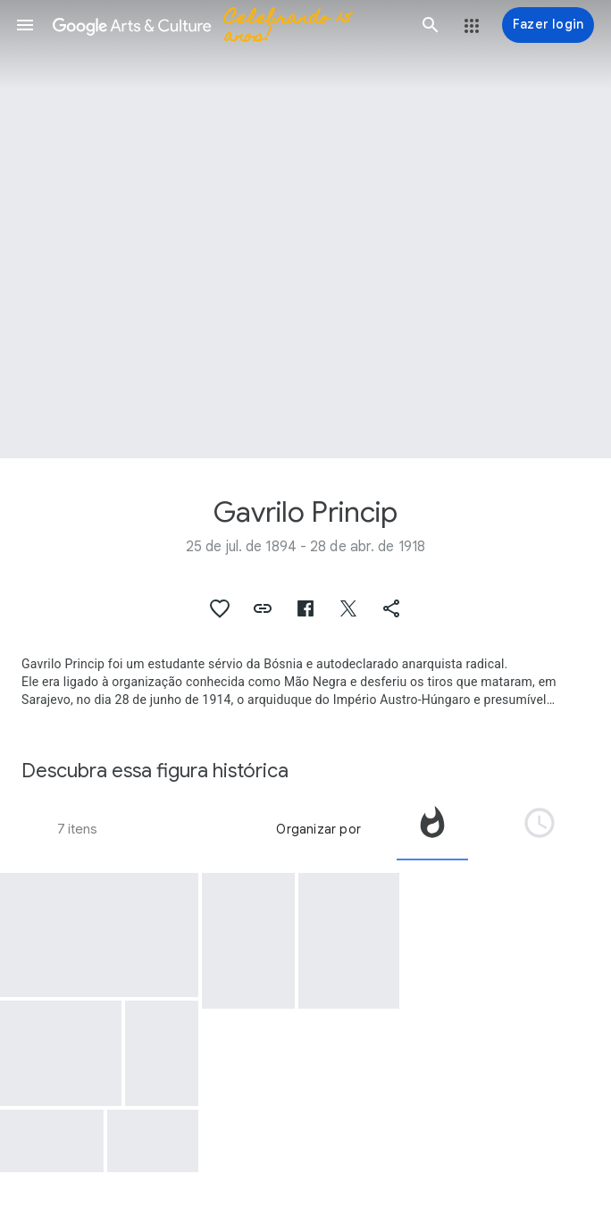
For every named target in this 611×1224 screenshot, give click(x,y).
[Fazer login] (548, 25)
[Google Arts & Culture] (228, 25)
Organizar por (318, 829)
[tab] (432, 829)
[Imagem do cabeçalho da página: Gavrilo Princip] (305, 229)
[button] (25, 25)
